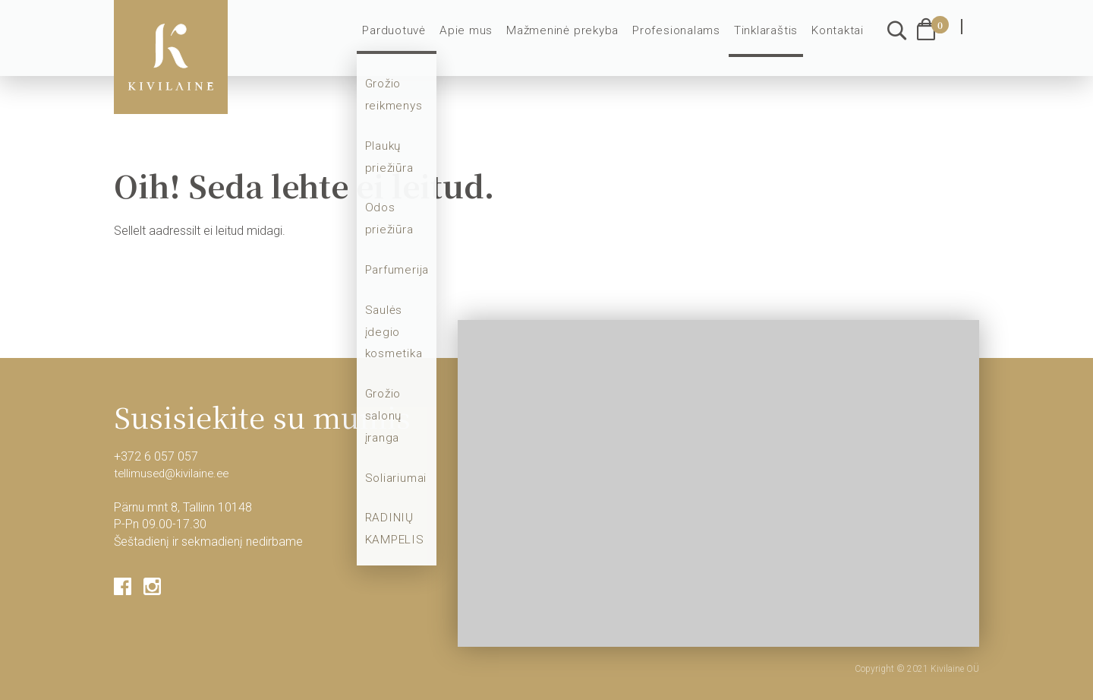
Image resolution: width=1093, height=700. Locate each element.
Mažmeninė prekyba (573, 39)
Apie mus (482, 39)
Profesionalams (681, 39)
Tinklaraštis (768, 39)
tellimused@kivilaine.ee (175, 473)
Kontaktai (839, 39)
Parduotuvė (413, 39)
